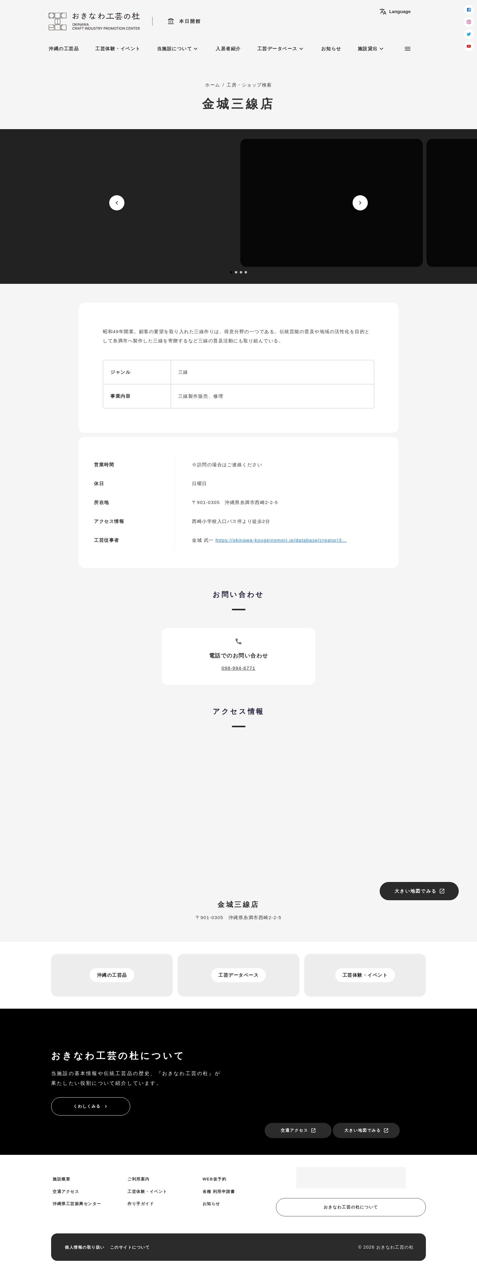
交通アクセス (298, 1130)
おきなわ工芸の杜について (351, 1207)
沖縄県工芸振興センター (77, 1203)
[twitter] (469, 34)
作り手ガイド (140, 1203)
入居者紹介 (228, 48)
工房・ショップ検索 (249, 84)
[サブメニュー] (408, 49)
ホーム (212, 84)
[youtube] (469, 46)
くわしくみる (91, 1106)
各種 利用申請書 (219, 1191)
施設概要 (61, 1179)
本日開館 (184, 21)
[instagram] (469, 22)
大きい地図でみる (420, 891)
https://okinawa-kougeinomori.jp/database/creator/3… (281, 540)
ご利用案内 (138, 1179)
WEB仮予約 (214, 1179)
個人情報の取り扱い (85, 1247)
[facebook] (469, 10)
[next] (360, 202)
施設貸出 (371, 48)
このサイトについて (130, 1247)
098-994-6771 (238, 668)
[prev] (116, 202)
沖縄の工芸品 (64, 48)
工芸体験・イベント (118, 48)
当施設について (178, 48)
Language (395, 11)
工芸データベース (281, 48)
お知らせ (331, 48)
